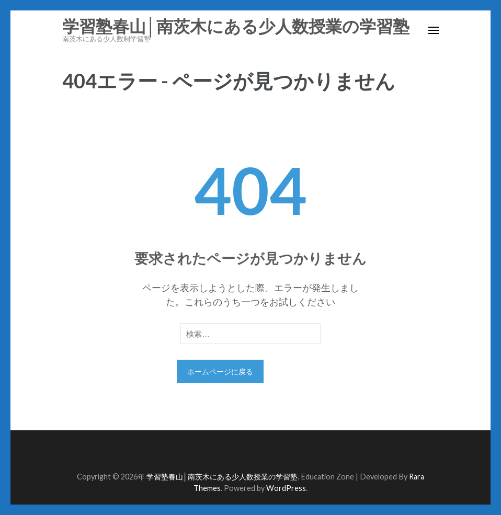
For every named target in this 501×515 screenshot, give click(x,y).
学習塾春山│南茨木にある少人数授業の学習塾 (235, 27)
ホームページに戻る (220, 371)
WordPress (286, 488)
